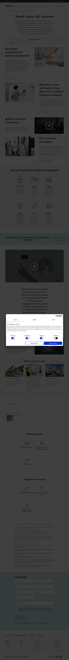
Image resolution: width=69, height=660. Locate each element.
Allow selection (34, 343)
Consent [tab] (15, 319)
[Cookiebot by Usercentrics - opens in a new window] (56, 316)
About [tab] (53, 319)
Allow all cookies (53, 343)
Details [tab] (34, 319)
